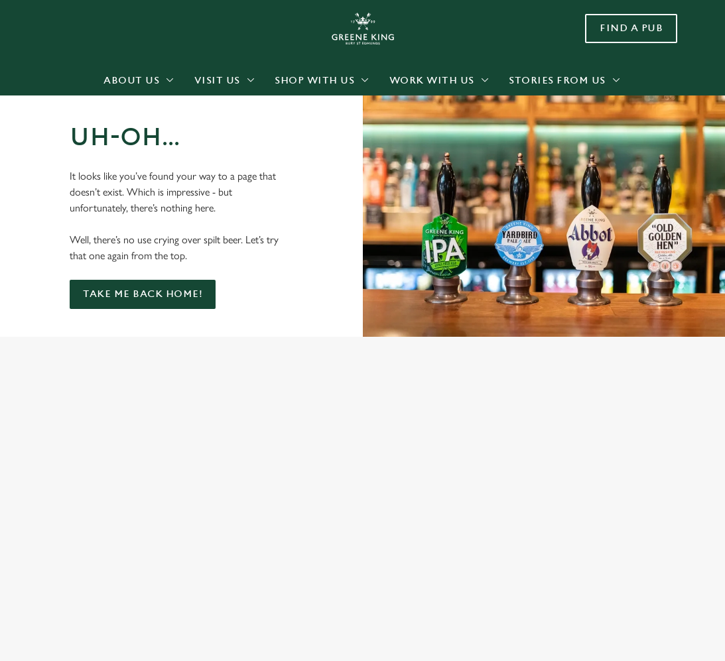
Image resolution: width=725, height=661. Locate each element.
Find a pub (631, 28)
